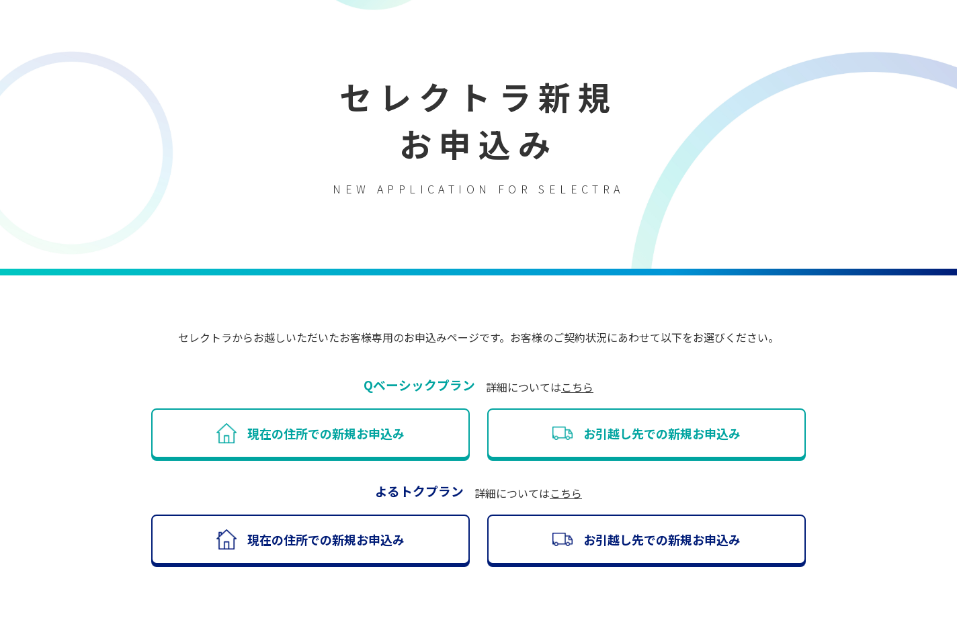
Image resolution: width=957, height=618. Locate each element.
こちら (577, 387)
